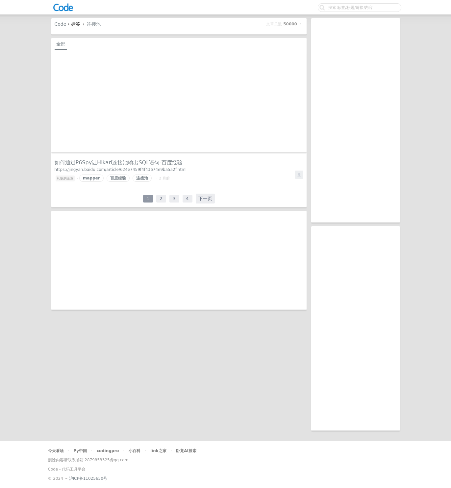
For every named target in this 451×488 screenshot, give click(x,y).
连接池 (94, 24)
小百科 (134, 450)
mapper (91, 178)
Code (60, 24)
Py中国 (80, 450)
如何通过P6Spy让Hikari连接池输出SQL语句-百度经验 (119, 162)
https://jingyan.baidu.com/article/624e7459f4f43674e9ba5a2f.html (121, 169)
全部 (60, 43)
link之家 (158, 450)
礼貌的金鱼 (65, 178)
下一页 (205, 198)
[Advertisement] (355, 120)
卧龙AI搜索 (186, 450)
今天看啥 (56, 450)
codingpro (108, 450)
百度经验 (118, 178)
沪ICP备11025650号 (88, 478)
